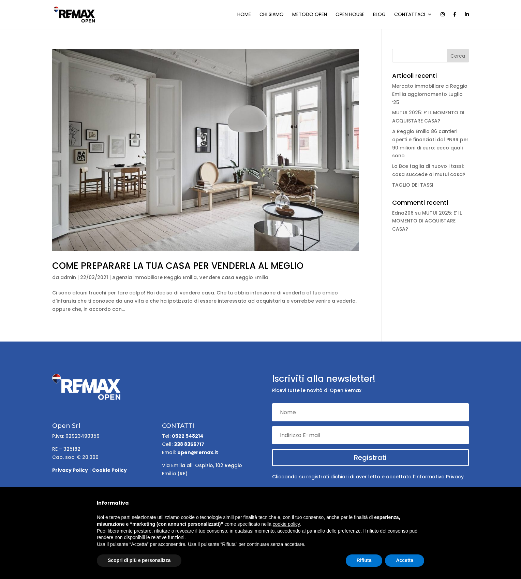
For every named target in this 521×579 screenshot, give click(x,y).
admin (68, 277)
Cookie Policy (109, 470)
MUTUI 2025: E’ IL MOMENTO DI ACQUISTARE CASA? (427, 221)
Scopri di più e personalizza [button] (139, 560)
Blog (379, 15)
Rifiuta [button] (364, 560)
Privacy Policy (70, 470)
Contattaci (409, 15)
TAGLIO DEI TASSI (412, 185)
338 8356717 (189, 444)
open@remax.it (197, 452)
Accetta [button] (404, 560)
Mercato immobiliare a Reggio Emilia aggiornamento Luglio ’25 (429, 94)
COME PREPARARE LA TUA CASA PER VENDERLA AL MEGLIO (177, 266)
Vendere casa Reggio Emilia (233, 277)
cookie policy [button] (286, 524)
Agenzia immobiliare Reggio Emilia (154, 277)
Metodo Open (309, 15)
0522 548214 (187, 436)
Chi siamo (271, 15)
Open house (350, 15)
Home (244, 15)
